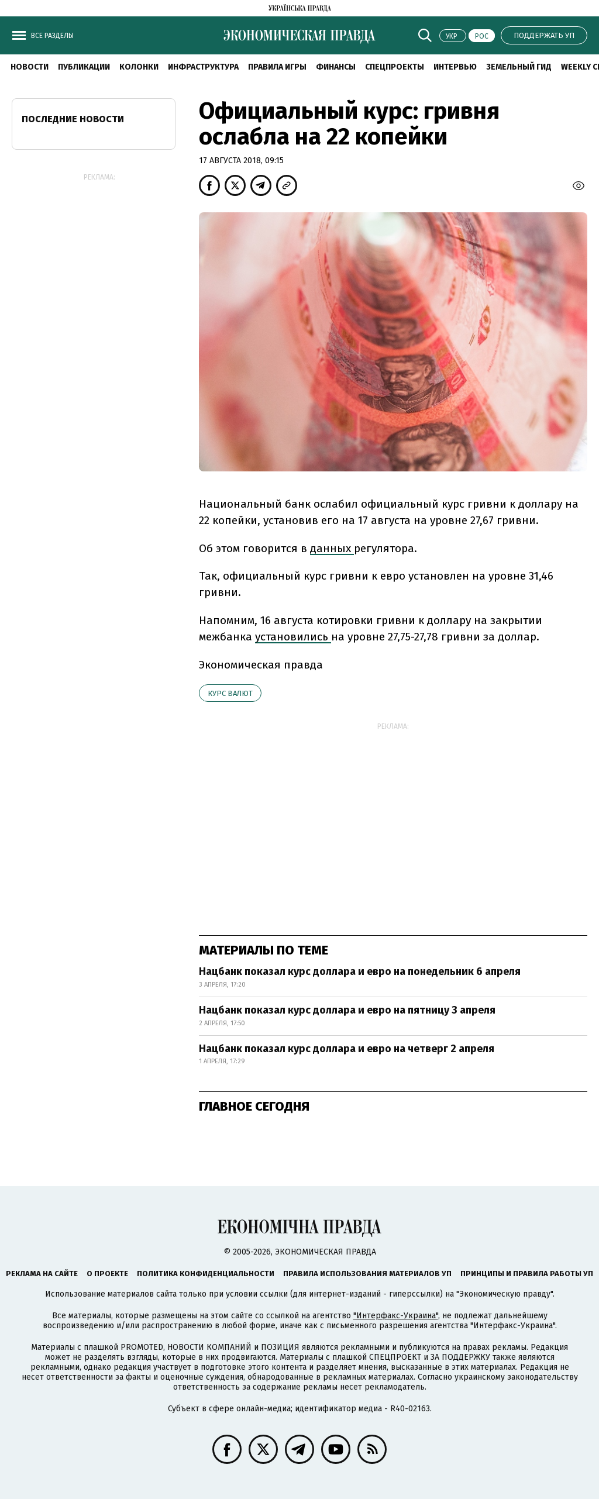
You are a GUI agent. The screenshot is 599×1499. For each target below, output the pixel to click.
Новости (30, 67)
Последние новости (73, 119)
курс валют (230, 693)
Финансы (336, 67)
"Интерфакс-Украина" (395, 1316)
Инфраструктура (203, 67)
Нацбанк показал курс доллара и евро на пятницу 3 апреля (347, 1010)
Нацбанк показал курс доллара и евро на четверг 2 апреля (346, 1048)
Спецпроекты (394, 67)
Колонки (139, 67)
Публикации (84, 67)
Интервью (455, 67)
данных (332, 548)
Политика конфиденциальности (205, 1273)
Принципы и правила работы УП (526, 1273)
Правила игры (277, 67)
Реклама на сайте (42, 1273)
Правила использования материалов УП (367, 1273)
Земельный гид (519, 67)
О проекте (107, 1273)
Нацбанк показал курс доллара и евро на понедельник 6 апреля (360, 971)
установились (293, 636)
